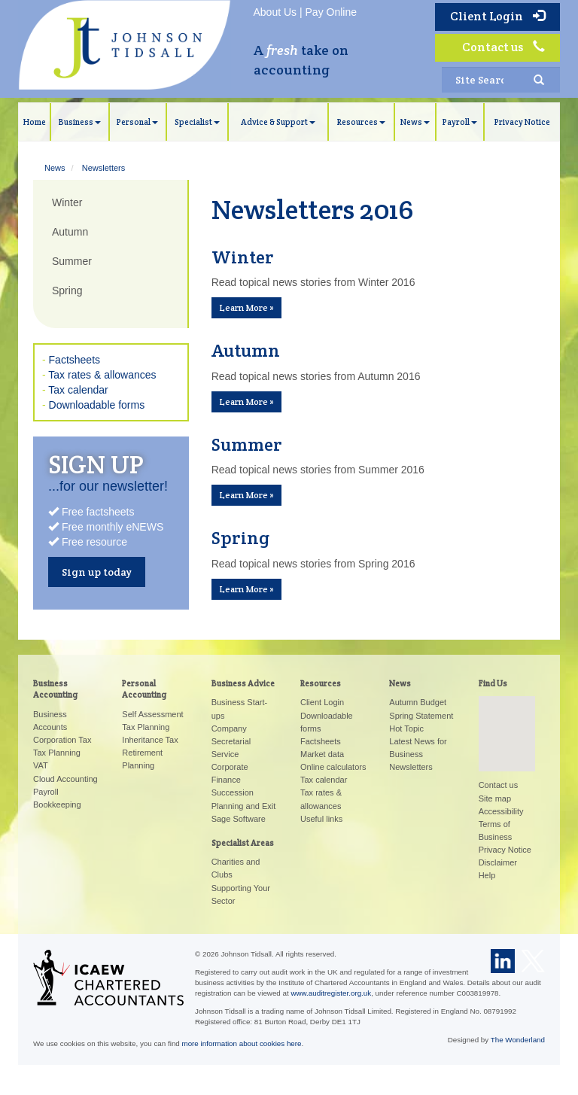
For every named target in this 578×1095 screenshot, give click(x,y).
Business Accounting (55, 689)
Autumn (70, 232)
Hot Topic (406, 728)
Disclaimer (498, 862)
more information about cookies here (242, 1043)
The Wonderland (518, 1040)
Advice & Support (278, 122)
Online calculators (333, 766)
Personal (137, 122)
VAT (40, 765)
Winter (67, 202)
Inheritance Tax (150, 739)
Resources (361, 122)
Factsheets (74, 360)
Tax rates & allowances (102, 375)
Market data (322, 754)
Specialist (197, 122)
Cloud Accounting (65, 778)
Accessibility (501, 811)
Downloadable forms (97, 405)
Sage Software (238, 818)
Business (80, 122)
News (415, 122)
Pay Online (331, 12)
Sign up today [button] (97, 572)
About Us (275, 12)
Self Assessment (152, 714)
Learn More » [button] (246, 307)
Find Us (493, 683)
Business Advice (243, 683)
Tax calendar (78, 390)
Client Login (497, 16)
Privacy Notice (522, 122)
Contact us (503, 47)
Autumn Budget (417, 702)
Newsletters (103, 167)
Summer (72, 261)
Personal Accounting (144, 689)
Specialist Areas (242, 843)
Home (34, 122)
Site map (495, 798)
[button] (506, 720)
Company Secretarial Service (231, 741)
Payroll (460, 122)
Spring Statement (421, 715)
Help (487, 875)
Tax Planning (57, 752)
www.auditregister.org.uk (331, 993)
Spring (67, 290)
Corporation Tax (62, 739)
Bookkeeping (57, 804)
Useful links (321, 818)
